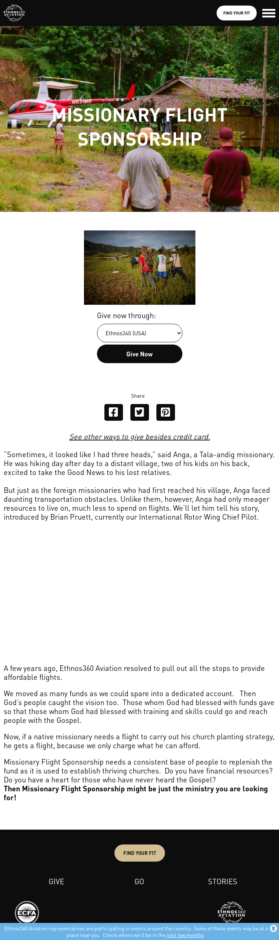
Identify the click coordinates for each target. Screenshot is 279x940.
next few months (185, 934)
